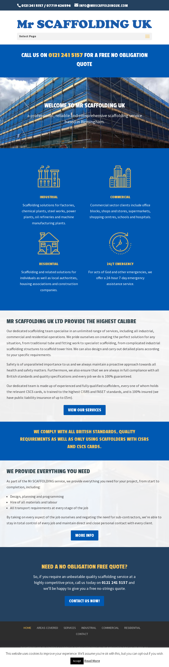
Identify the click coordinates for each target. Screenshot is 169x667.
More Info (84, 535)
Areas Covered (47, 628)
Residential (132, 628)
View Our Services (84, 410)
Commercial (110, 628)
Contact (82, 634)
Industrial (88, 628)
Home (27, 628)
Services (70, 628)
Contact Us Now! (84, 601)
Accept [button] (77, 661)
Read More (92, 661)
